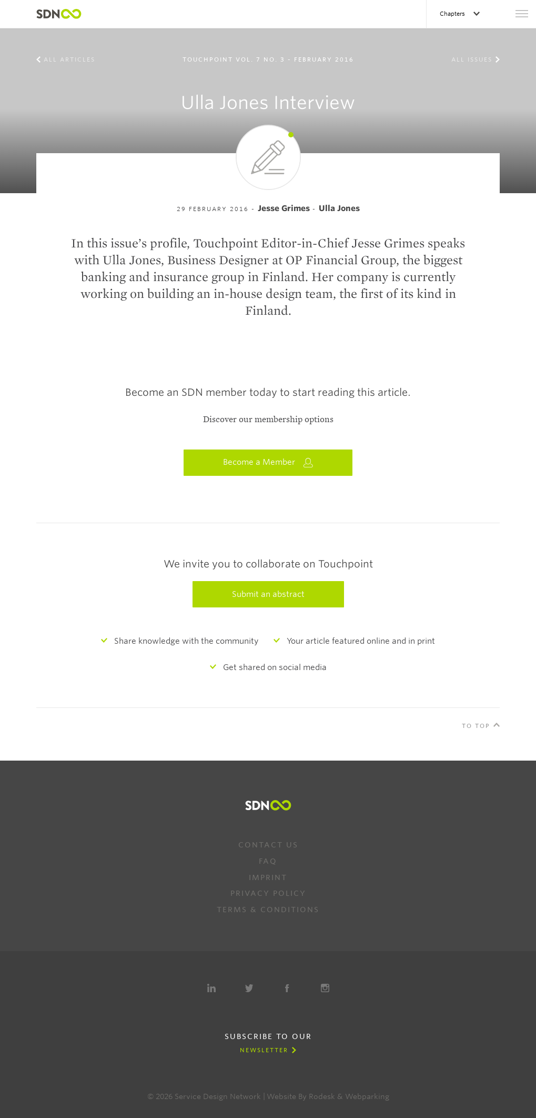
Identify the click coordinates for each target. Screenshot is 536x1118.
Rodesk (322, 1096)
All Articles (69, 59)
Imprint (268, 877)
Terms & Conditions (268, 909)
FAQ (268, 861)
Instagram (325, 988)
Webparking (367, 1096)
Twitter (249, 988)
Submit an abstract (268, 594)
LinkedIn (211, 988)
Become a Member (268, 462)
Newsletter (264, 1050)
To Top (476, 726)
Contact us (268, 845)
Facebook (287, 988)
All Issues (471, 59)
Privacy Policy (268, 893)
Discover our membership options (268, 419)
